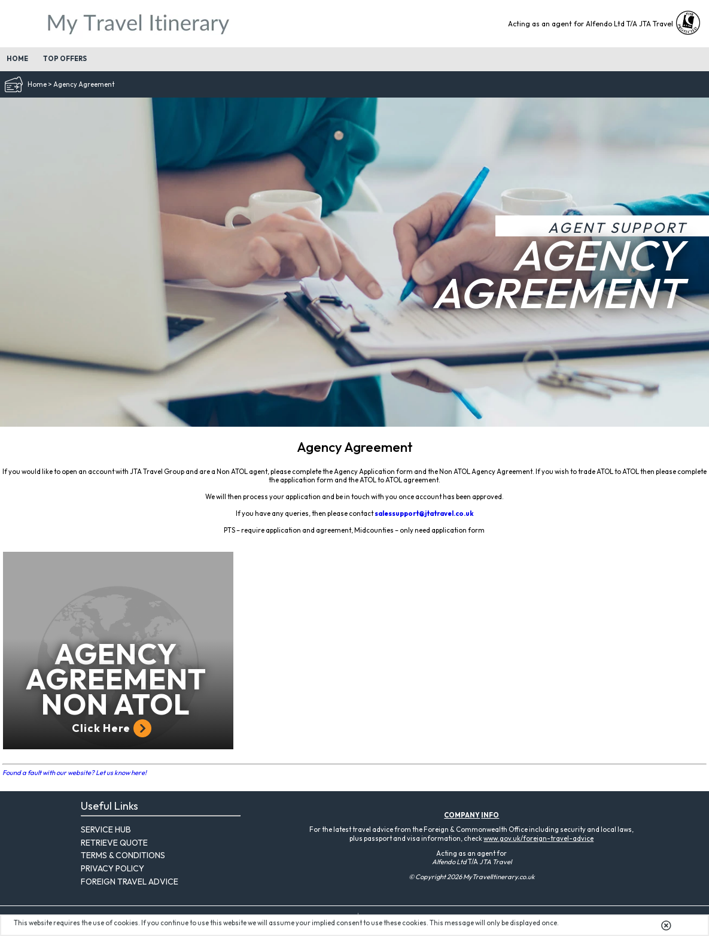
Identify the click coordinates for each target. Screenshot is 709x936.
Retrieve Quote (114, 842)
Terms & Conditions (123, 855)
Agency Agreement (83, 84)
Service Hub (106, 829)
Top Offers (65, 58)
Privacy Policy (112, 868)
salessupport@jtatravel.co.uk (424, 513)
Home (17, 58)
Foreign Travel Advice (129, 881)
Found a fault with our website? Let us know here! (74, 772)
